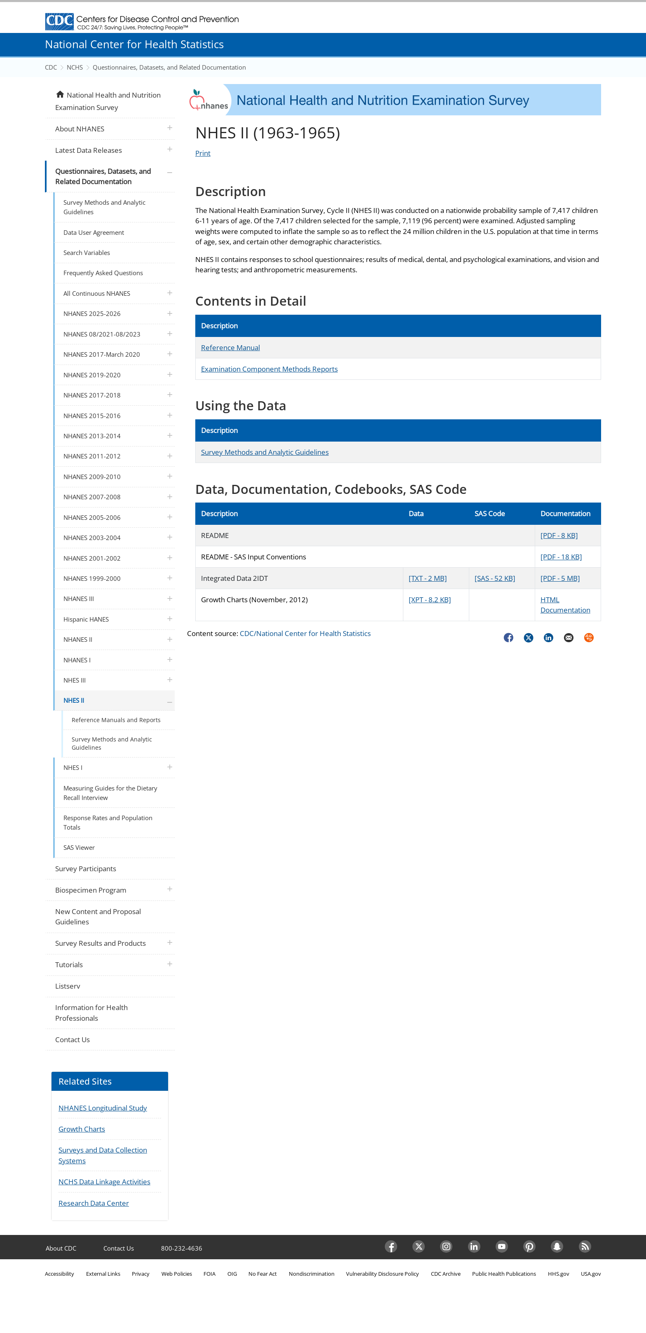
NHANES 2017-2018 (92, 395)
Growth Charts (82, 1129)
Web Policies (177, 1273)
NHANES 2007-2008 (92, 497)
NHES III (74, 680)
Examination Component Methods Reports (269, 369)
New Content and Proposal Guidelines (98, 917)
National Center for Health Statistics (134, 44)
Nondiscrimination (312, 1273)
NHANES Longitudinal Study (103, 1108)
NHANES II (77, 639)
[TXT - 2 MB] (428, 578)
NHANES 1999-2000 (92, 578)
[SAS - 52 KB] (495, 578)
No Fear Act (262, 1273)
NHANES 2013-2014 (92, 436)
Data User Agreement (93, 232)
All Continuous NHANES (96, 293)
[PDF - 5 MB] (560, 578)
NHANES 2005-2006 (92, 517)
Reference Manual (230, 347)
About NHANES (79, 128)
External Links (103, 1273)
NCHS (75, 67)
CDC (51, 67)
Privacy (141, 1273)
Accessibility (59, 1273)
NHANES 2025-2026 (92, 313)
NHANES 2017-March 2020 (101, 354)
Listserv (67, 986)
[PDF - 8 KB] (559, 535)
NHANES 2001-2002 (92, 558)
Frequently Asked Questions (103, 273)
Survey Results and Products (100, 943)
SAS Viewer (79, 847)
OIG (232, 1273)
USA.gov (591, 1273)
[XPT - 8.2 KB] (430, 599)
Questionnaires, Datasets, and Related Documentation (169, 67)
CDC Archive (446, 1273)
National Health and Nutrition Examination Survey (108, 100)
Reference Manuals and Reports (116, 720)
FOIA (209, 1273)
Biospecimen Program (90, 890)
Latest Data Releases (88, 150)
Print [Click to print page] (203, 153)
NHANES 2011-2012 (92, 456)
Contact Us (72, 1039)
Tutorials (69, 964)
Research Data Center (94, 1203)
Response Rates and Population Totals (107, 822)
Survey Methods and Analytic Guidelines (265, 452)
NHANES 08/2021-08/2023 (101, 334)
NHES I (72, 767)
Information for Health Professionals (91, 1013)
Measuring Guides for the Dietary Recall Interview (110, 793)
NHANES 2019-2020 (92, 375)
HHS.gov (558, 1273)
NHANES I (77, 660)
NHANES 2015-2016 (92, 416)
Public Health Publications (504, 1273)
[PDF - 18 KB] (561, 556)
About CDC (61, 1248)
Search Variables (86, 252)
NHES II (73, 700)
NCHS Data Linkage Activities (104, 1181)
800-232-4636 (181, 1248)
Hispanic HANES (86, 619)
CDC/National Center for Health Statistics (305, 633)
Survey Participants (85, 868)
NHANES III (78, 598)
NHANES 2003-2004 (92, 537)
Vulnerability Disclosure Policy (382, 1273)
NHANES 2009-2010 (92, 476)
